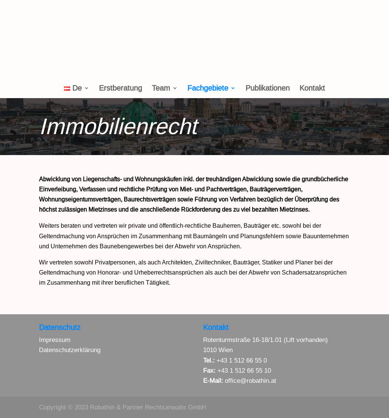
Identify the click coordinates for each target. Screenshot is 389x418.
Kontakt (312, 88)
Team (161, 88)
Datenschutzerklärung (69, 350)
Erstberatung (120, 88)
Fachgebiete (207, 88)
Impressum (54, 339)
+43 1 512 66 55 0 (242, 360)
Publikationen (267, 88)
